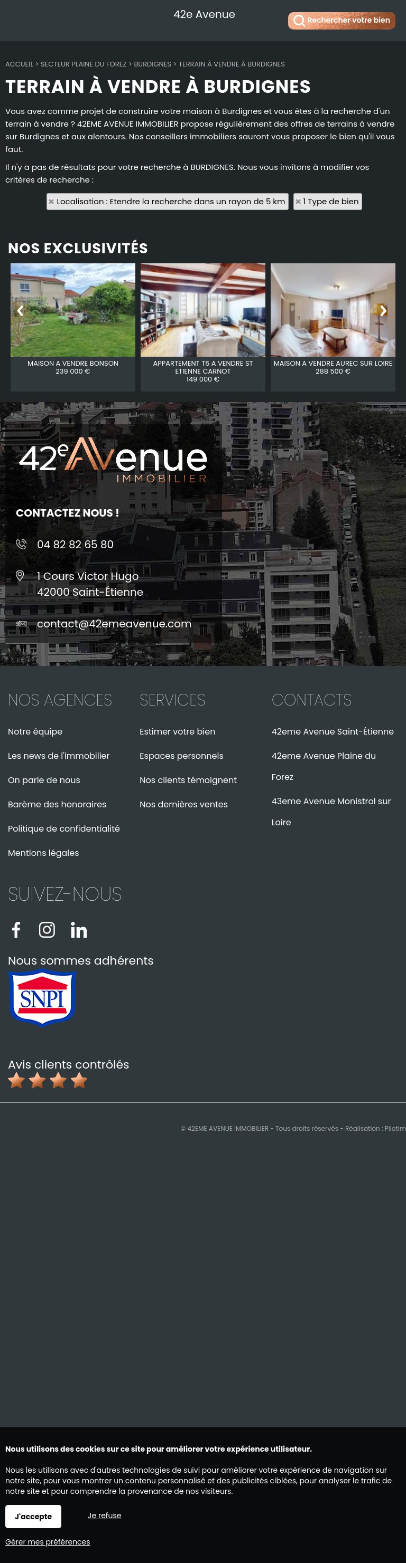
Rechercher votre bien (341, 21)
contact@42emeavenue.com (114, 623)
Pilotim (395, 1128)
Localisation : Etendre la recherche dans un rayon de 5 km (171, 201)
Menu (19, 18)
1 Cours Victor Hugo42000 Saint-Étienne (90, 584)
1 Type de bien (331, 201)
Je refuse (104, 1515)
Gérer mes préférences (47, 1542)
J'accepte (33, 1516)
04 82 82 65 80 (75, 544)
